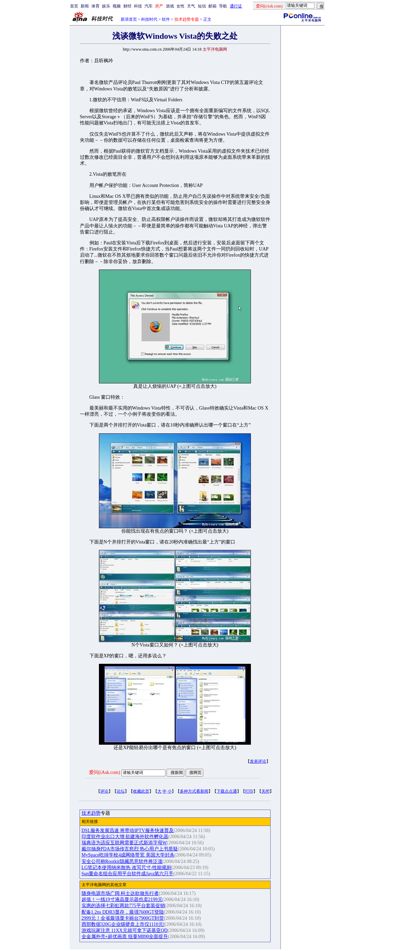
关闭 (265, 791)
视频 (117, 6)
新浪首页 (129, 19)
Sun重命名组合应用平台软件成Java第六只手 (128, 873)
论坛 (121, 791)
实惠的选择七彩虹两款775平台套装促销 (123, 905)
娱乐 (106, 6)
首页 (74, 6)
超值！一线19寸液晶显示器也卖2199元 (122, 899)
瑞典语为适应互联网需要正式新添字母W (124, 842)
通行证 (236, 6)
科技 (138, 6)
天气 (191, 6)
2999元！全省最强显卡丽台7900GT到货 (123, 918)
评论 (104, 791)
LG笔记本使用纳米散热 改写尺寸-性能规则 (127, 867)
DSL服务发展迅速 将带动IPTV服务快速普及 (128, 830)
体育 (95, 6)
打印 (249, 791)
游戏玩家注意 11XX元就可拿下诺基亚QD (125, 930)
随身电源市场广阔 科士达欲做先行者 (120, 893)
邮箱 (212, 6)
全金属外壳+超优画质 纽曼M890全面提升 (125, 936)
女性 (180, 6)
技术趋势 (91, 813)
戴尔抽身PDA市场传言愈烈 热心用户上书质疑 (130, 848)
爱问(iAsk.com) (104, 772)
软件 (166, 19)
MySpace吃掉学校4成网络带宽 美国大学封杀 (128, 855)
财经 (127, 6)
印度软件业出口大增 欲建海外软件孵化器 (125, 836)
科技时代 (149, 19)
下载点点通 (227, 791)
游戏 (170, 6)
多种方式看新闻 (194, 791)
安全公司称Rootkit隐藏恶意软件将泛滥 (122, 861)
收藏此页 (141, 791)
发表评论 (258, 761)
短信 (202, 6)
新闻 (85, 6)
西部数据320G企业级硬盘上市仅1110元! (123, 924)
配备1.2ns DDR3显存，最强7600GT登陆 (123, 912)
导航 (223, 6)
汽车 (148, 6)
